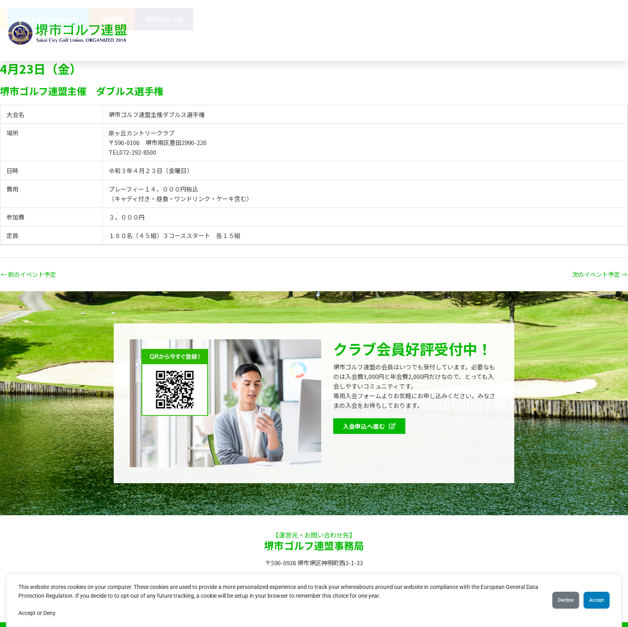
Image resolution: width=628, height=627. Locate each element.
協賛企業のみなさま (342, 19)
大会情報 (539, 19)
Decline (553, 600)
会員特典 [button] (407, 19)
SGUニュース (591, 19)
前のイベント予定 (28, 274)
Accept (592, 600)
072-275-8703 (414, 41)
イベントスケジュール (475, 19)
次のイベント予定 (599, 274)
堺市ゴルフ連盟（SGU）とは (207, 19)
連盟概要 (281, 19)
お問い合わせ (269, 41)
